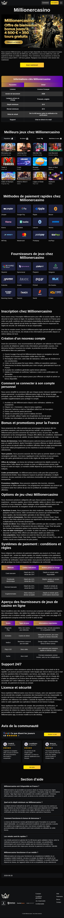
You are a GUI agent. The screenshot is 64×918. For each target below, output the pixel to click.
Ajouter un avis (52, 734)
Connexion (45, 2)
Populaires (8, 139)
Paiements (59, 897)
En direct (24, 139)
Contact (58, 902)
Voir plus (32, 767)
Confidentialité (40, 904)
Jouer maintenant (32, 65)
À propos (38, 894)
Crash (40, 139)
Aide (57, 894)
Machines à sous (55, 139)
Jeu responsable (40, 901)
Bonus (58, 899)
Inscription (54, 2)
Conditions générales (39, 897)
